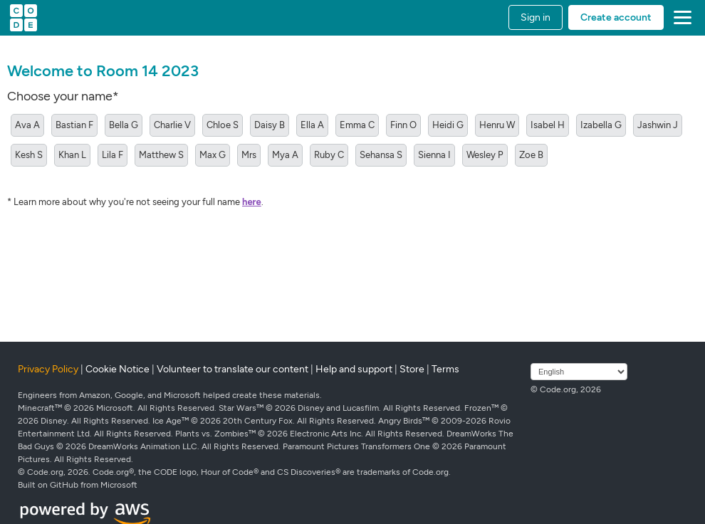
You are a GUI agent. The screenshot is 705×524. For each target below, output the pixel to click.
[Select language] (579, 371)
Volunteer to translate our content (232, 369)
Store (412, 369)
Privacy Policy (48, 369)
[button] (680, 18)
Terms (445, 369)
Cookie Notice (117, 369)
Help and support (353, 369)
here (251, 202)
